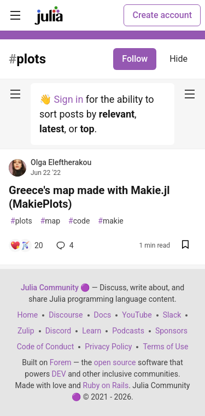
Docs (103, 314)
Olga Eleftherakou (61, 162)
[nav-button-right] (190, 94)
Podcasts (128, 330)
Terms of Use (165, 346)
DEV (59, 374)
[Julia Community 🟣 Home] (49, 15)
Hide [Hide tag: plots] (178, 59)
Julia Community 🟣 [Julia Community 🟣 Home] (55, 287)
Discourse (66, 314)
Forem (61, 362)
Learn (91, 330)
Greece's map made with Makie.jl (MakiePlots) (89, 197)
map (50, 221)
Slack (172, 314)
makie (110, 221)
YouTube (136, 314)
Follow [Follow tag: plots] (135, 59)
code (79, 221)
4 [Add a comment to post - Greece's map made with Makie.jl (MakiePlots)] (64, 245)
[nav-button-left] (15, 94)
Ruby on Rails (106, 385)
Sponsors (171, 330)
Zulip (25, 330)
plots (21, 221)
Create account (162, 15)
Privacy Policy (108, 346)
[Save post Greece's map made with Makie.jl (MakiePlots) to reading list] (185, 245)
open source (115, 362)
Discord (58, 330)
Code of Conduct (45, 346)
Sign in (68, 99)
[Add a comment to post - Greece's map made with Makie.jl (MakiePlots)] (26, 245)
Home (27, 314)
